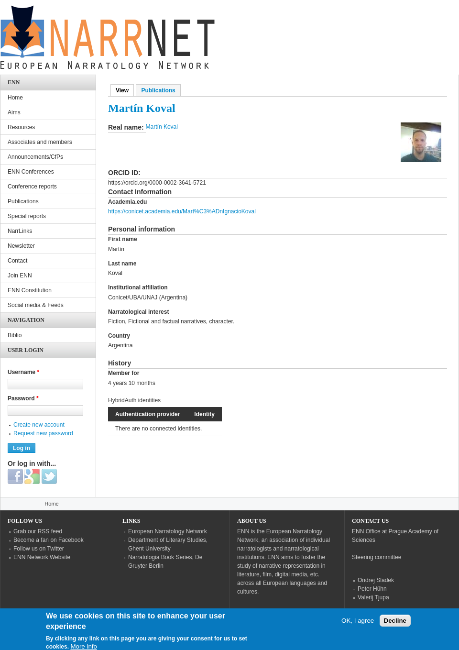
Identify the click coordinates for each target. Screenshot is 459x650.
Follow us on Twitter (38, 548)
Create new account (39, 424)
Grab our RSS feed (37, 531)
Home (15, 97)
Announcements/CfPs (35, 157)
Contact (17, 260)
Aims (14, 112)
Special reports (27, 216)
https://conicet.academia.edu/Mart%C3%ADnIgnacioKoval (182, 211)
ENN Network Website (41, 557)
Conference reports (32, 186)
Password (23, 398)
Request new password (43, 433)
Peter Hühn (372, 588)
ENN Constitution (30, 290)
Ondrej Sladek (376, 580)
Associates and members (40, 142)
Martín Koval (162, 126)
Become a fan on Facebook (48, 540)
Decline (395, 624)
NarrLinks (20, 231)
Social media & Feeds (36, 305)
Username (23, 372)
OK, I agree (357, 624)
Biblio (15, 335)
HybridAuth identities (134, 400)
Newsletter (21, 245)
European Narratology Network (167, 531)
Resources (21, 127)
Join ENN (20, 275)
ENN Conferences (31, 171)
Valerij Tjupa (373, 597)
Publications (158, 90)
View (125, 90)
